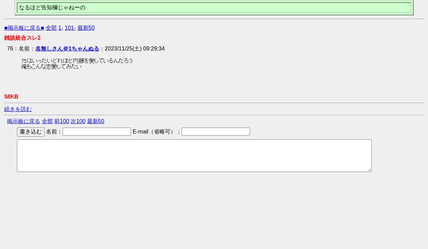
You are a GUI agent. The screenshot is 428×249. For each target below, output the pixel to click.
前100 (61, 121)
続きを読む (18, 109)
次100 (78, 121)
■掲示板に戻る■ (24, 28)
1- (60, 28)
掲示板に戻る (23, 121)
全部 (51, 28)
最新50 (86, 28)
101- (70, 28)
